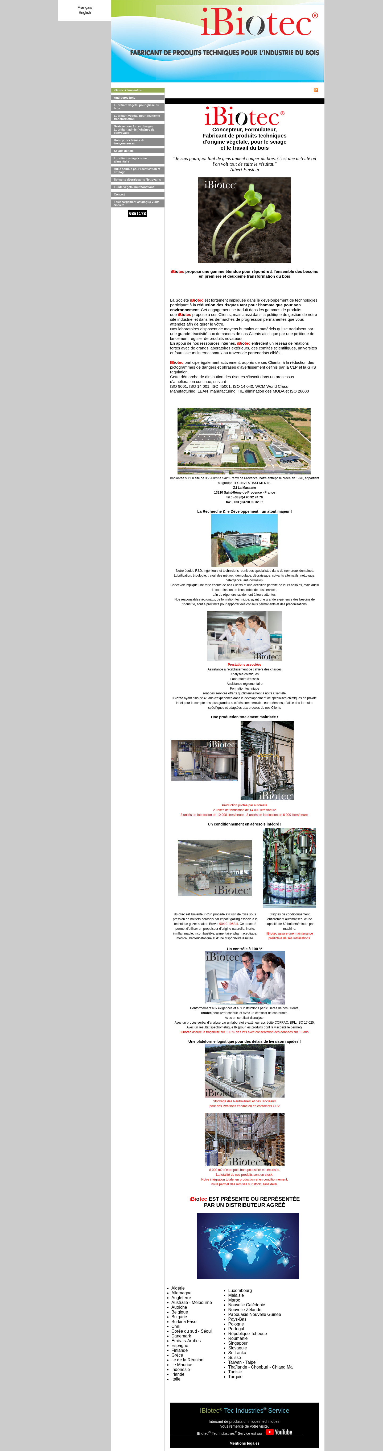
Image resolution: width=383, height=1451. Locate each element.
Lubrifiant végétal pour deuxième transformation (137, 117)
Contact (119, 194)
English (85, 12)
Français (84, 7)
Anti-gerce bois (124, 97)
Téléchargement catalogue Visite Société (136, 203)
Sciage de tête (124, 150)
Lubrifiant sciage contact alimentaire (131, 160)
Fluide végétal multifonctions (134, 187)
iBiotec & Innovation (128, 90)
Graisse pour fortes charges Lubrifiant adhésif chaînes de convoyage (134, 129)
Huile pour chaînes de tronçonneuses (129, 142)
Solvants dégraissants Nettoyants (137, 179)
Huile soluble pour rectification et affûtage (137, 170)
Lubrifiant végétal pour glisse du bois (136, 106)
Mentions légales (245, 1443)
